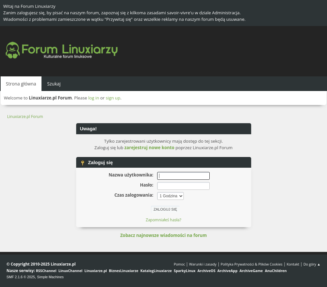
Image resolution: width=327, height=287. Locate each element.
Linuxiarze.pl (96, 270)
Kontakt (292, 264)
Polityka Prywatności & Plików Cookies (252, 264)
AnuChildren (275, 270)
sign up (113, 98)
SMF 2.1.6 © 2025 (20, 277)
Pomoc (179, 264)
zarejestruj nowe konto (149, 147)
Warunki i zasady (202, 264)
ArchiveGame (251, 270)
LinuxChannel (70, 270)
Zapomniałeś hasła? (163, 220)
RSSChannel (46, 270)
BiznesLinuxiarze (123, 270)
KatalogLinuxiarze (156, 270)
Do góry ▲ (312, 264)
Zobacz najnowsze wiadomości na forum (163, 235)
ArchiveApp (227, 270)
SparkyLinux (184, 270)
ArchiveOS (206, 270)
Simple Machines (50, 277)
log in (93, 98)
